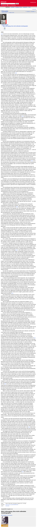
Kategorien (25, 7)
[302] (34, 337)
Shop (29, 7)
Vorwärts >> (33, 11)
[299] (17, 206)
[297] (22, 116)
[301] (12, 293)
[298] (32, 160)
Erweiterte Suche (33, 2)
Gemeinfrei (7, 505)
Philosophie (5, 11)
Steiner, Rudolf (5, 24)
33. (4, 29)
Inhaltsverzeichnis (5, 12)
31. (4, 27)
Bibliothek (3, 5)
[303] (5, 383)
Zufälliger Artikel (18, 7)
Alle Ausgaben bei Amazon (6, 515)
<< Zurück (28, 11)
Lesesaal (12, 7)
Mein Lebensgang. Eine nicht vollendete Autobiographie (15, 26)
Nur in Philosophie (11, 5)
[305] (22, 471)
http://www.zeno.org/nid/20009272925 (12, 504)
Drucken (34, 9)
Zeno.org (3, 2)
